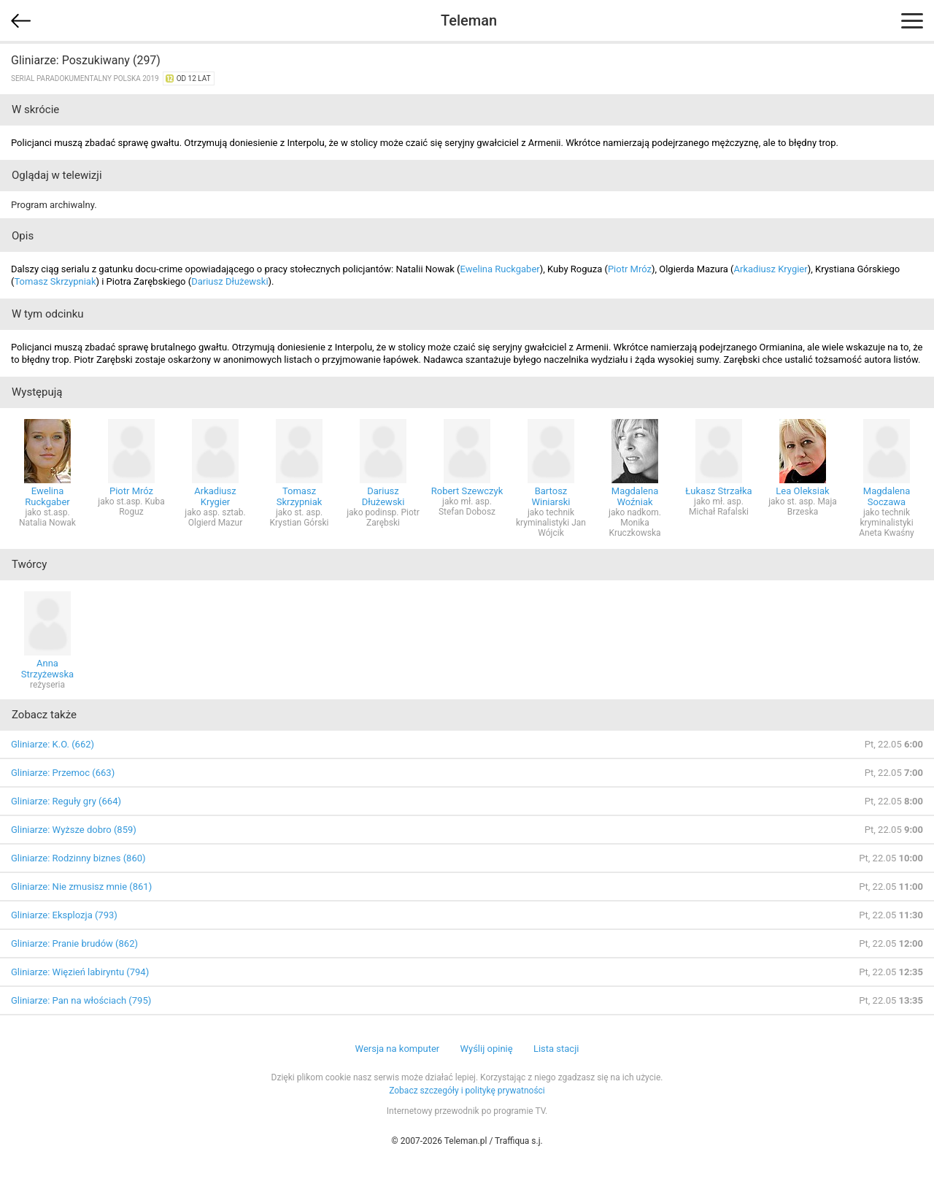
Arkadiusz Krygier (771, 269)
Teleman (469, 20)
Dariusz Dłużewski (229, 281)
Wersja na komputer (397, 1048)
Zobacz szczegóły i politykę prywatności (467, 1090)
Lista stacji (556, 1048)
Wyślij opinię (486, 1048)
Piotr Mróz (630, 269)
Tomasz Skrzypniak (55, 281)
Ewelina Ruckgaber (500, 269)
